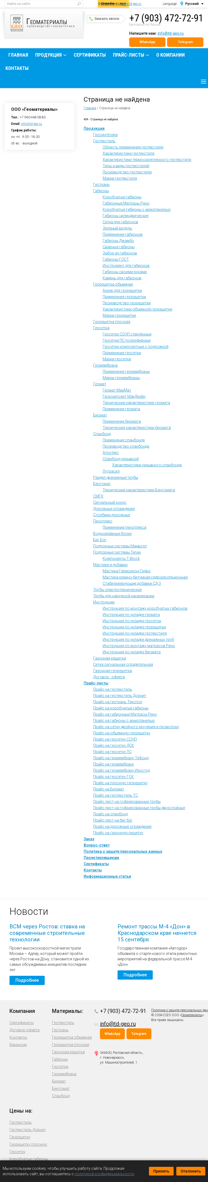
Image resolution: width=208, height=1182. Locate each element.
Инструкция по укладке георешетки (134, 627)
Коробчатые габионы (122, 197)
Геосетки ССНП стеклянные (127, 334)
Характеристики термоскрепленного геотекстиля (147, 159)
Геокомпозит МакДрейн (124, 396)
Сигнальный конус (109, 502)
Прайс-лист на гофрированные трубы (127, 801)
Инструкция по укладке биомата (132, 652)
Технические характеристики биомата (137, 427)
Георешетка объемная (113, 284)
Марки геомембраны (121, 378)
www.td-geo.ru (131, 4)
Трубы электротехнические (117, 589)
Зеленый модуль (117, 228)
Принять (161, 1171)
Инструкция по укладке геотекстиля (135, 633)
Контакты (17, 68)
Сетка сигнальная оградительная (123, 664)
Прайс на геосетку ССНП (115, 739)
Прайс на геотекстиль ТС (115, 795)
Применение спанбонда (124, 440)
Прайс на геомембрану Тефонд (120, 758)
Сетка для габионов (120, 222)
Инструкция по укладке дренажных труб (138, 639)
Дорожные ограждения (114, 508)
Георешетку (19, 1137)
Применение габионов (122, 234)
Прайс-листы (128, 55)
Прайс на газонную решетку (118, 833)
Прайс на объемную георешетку (121, 733)
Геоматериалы (191, 1015)
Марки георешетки (119, 315)
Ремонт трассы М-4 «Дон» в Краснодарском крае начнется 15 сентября (157, 933)
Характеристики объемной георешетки (137, 309)
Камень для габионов (122, 278)
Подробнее (27, 980)
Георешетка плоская (111, 321)
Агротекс (111, 452)
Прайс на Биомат (108, 789)
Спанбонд (102, 434)
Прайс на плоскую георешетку (120, 783)
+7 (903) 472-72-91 (166, 18)
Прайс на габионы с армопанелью (124, 720)
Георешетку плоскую (28, 1144)
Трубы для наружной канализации (123, 596)
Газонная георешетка (112, 670)
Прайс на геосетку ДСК (113, 745)
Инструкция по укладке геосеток (132, 621)
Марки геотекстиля (120, 178)
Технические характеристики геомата (136, 403)
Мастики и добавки (110, 565)
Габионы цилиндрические (125, 216)
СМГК (98, 496)
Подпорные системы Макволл (120, 546)
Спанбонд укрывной (121, 459)
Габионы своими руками (125, 272)
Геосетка (101, 328)
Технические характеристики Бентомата (139, 490)
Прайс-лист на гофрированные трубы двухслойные (139, 808)
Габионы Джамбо (118, 240)
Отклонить (191, 1171)
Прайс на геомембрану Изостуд (121, 770)
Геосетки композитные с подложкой (135, 346)
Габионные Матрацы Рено (126, 203)
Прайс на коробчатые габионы (120, 708)
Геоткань (101, 184)
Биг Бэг (99, 540)
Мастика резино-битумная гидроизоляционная (145, 577)
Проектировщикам (101, 857)
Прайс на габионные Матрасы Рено (125, 714)
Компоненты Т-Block (121, 558)
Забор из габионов (120, 253)
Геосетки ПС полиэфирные (127, 340)
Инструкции (104, 602)
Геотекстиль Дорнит (27, 1130)
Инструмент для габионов (126, 265)
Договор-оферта (24, 1030)
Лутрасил (111, 471)
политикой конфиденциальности (104, 1174)
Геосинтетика (105, 135)
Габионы (101, 191)
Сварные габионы (119, 247)
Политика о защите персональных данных (123, 851)
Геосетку (17, 1151)
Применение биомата (122, 421)
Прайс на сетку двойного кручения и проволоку (136, 727)
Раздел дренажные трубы (115, 477)
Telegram (185, 42)
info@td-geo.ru (171, 33)
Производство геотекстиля (127, 172)
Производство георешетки (127, 303)
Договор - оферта (109, 677)
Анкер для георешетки (122, 290)
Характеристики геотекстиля (128, 153)
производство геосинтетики (47, 23)
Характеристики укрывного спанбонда (147, 465)
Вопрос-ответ (97, 845)
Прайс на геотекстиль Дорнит (119, 695)
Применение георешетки (124, 297)
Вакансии (18, 1044)
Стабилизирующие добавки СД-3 (132, 583)
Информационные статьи (107, 876)
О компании (170, 55)
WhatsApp (147, 42)
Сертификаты (90, 55)
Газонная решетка (109, 658)
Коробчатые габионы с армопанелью (137, 209)
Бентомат (102, 484)
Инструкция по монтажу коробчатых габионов (145, 608)
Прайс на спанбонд (110, 814)
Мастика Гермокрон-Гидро (127, 571)
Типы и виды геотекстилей (126, 166)
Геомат (99, 384)
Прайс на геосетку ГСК (113, 776)
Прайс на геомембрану (113, 764)
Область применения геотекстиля (133, 147)
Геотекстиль (104, 141)
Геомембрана (105, 365)
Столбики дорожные (111, 515)
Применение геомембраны (126, 371)
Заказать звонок (104, 19)
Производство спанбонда (126, 446)
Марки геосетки (117, 359)
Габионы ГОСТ (116, 259)
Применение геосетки (122, 353)
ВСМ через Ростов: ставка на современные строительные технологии (47, 933)
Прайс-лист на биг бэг (112, 820)
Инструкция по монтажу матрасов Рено (139, 646)
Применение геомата (121, 409)
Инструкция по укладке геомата (131, 614)
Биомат (100, 415)
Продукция (48, 55)
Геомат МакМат (117, 390)
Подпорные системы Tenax (117, 552)
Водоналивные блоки (112, 533)
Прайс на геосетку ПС (112, 752)
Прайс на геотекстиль (112, 689)
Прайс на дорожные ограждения (122, 826)
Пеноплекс (102, 521)
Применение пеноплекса (124, 527)
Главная (18, 55)
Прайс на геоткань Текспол (117, 702)
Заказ (89, 839)
